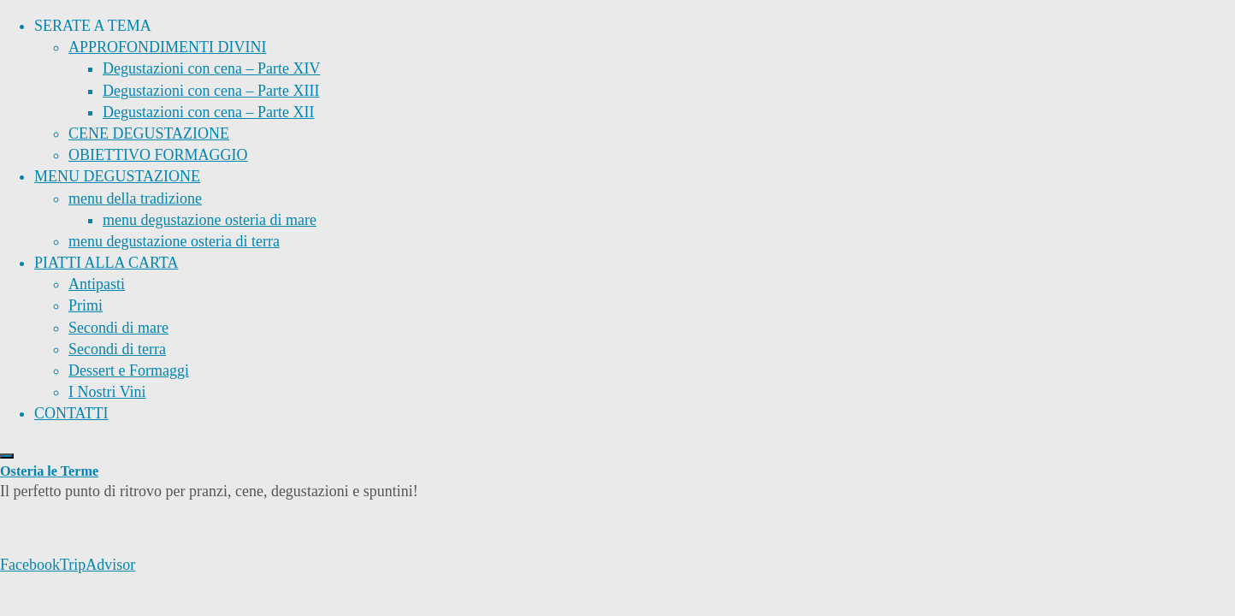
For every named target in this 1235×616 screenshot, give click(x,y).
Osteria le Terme (49, 471)
